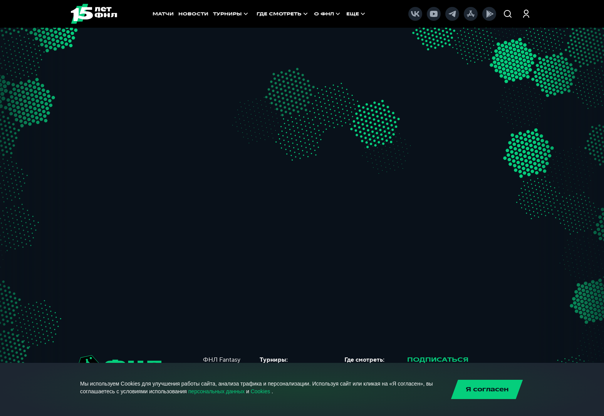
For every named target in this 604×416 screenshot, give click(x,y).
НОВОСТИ (193, 14)
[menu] (316, 14)
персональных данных (216, 391)
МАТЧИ (163, 14)
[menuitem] (283, 14)
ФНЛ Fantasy (221, 360)
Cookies (260, 391)
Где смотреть (283, 14)
